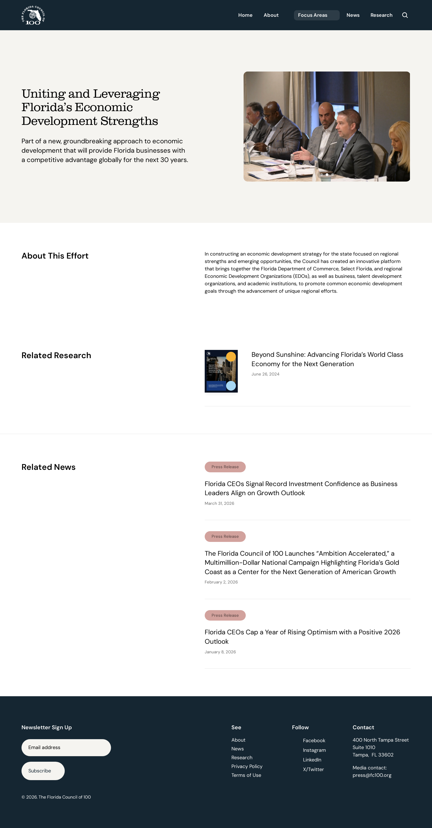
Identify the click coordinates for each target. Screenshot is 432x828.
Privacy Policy (247, 766)
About (238, 740)
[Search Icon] (405, 15)
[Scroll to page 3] (333, 175)
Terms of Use (246, 775)
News (237, 748)
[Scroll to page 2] (327, 175)
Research (241, 757)
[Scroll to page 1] (320, 175)
